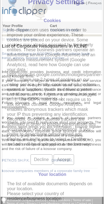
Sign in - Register (16, 30)
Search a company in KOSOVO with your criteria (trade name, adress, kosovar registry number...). (46, 56)
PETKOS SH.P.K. (16, 160)
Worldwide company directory (27, 200)
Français (95, 3)
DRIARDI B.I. (62, 160)
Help (52, 200)
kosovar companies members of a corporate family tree (46, 171)
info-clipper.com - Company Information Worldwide (29, 10)
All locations (29, 39)
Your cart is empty (64, 30)
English (79, 3)
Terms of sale (82, 200)
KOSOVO (12, 39)
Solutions (64, 200)
